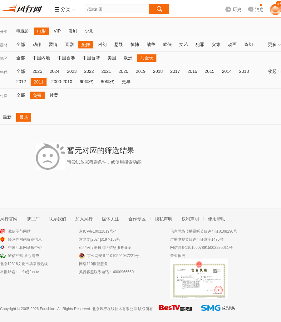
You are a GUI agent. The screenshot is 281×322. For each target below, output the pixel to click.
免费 (37, 95)
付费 (3, 95)
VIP (57, 30)
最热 (23, 117)
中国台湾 (91, 57)
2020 (123, 71)
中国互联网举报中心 (25, 247)
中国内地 (41, 57)
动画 (232, 44)
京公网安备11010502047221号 (113, 256)
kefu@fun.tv (29, 272)
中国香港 (66, 57)
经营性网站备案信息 (25, 239)
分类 (3, 31)
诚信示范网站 (19, 231)
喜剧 (69, 44)
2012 (21, 81)
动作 (36, 44)
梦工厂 (33, 218)
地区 (3, 58)
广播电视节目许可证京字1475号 (197, 239)
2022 (89, 71)
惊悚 (135, 44)
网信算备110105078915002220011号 (201, 247)
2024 (54, 71)
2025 (37, 71)
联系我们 (57, 218)
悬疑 (118, 44)
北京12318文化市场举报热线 (24, 264)
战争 (151, 44)
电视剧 (22, 30)
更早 (126, 81)
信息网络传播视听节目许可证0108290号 (203, 231)
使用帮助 (216, 218)
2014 (227, 71)
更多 (274, 44)
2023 (71, 71)
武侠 (167, 44)
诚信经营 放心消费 (23, 256)
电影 (41, 31)
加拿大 (146, 58)
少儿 (89, 30)
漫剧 (72, 30)
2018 (158, 71)
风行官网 (8, 218)
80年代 (108, 81)
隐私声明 (163, 218)
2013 (244, 71)
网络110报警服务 (93, 264)
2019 (140, 71)
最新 (7, 116)
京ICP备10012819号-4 (97, 231)
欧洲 (128, 57)
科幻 (102, 44)
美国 (111, 57)
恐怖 (85, 44)
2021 (106, 71)
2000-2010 (61, 81)
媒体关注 (110, 218)
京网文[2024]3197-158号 (99, 239)
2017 (175, 71)
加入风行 (84, 218)
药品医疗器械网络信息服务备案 (105, 247)
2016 (192, 71)
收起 (274, 71)
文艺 (183, 44)
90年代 (86, 81)
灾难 (216, 44)
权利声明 (190, 218)
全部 (20, 44)
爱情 (53, 44)
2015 (209, 71)
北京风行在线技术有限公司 (114, 309)
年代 (3, 72)
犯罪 (199, 44)
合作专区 (137, 218)
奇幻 (248, 44)
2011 (38, 81)
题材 (3, 45)
